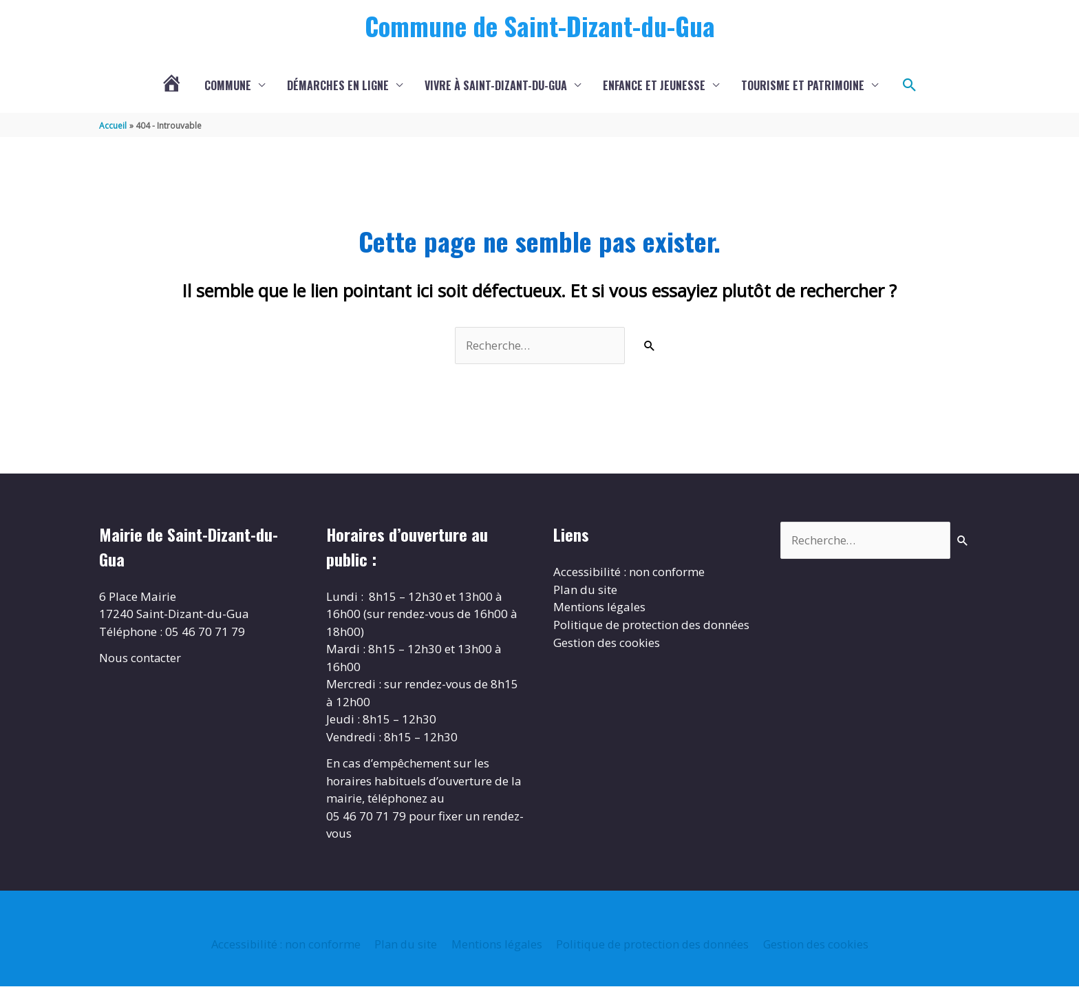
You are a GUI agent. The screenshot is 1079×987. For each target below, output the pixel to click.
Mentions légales (599, 607)
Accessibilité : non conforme (629, 572)
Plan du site (585, 590)
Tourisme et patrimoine (802, 86)
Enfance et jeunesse (654, 86)
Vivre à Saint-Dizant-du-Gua (496, 86)
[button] (910, 86)
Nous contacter (140, 658)
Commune (227, 86)
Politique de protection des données (651, 625)
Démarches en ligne (338, 86)
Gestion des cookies (606, 642)
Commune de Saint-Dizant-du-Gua (539, 25)
